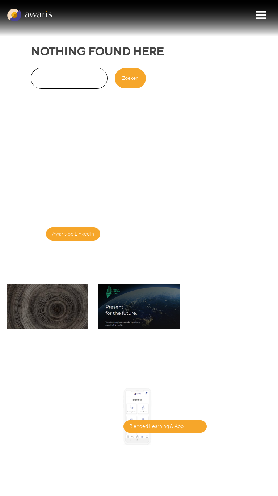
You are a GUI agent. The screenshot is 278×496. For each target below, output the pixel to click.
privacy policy (182, 488)
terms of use (221, 488)
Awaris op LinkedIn (73, 233)
